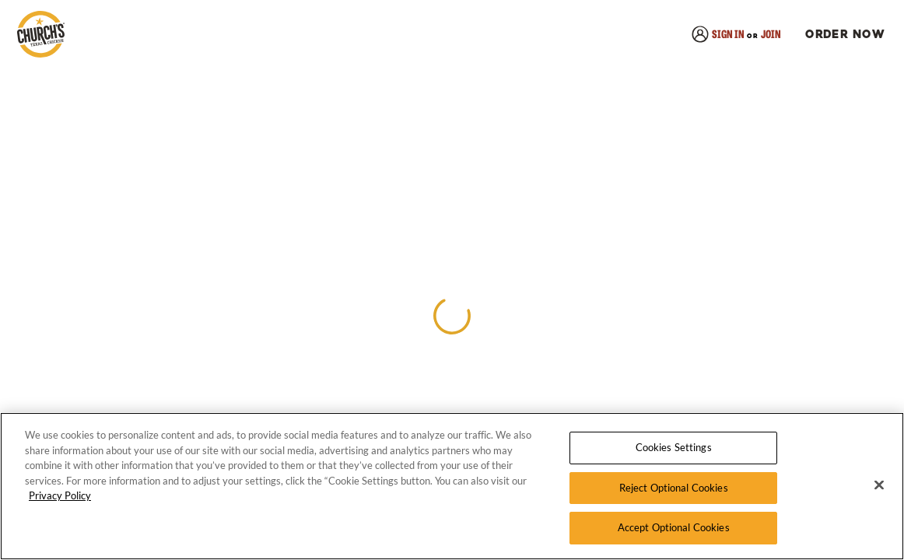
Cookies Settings (674, 447)
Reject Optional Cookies (673, 487)
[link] (40, 35)
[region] (452, 486)
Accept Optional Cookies (674, 527)
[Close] (879, 485)
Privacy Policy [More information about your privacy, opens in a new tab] (60, 495)
